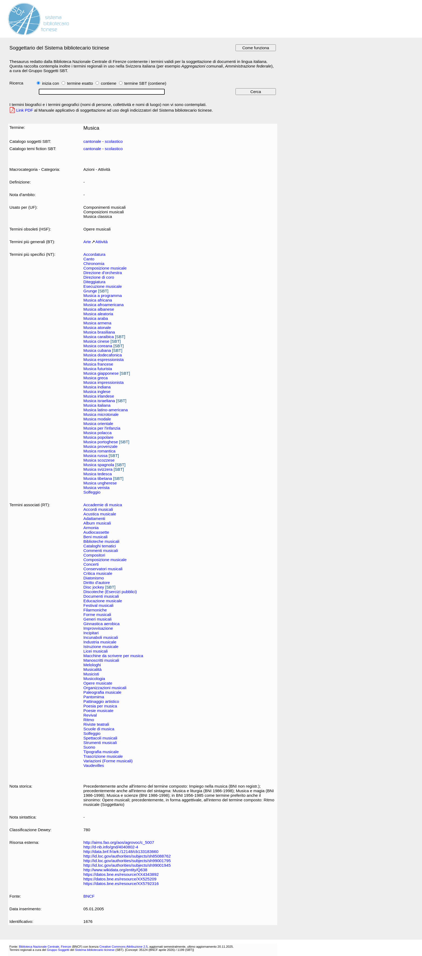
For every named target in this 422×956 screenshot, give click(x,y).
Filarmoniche (95, 610)
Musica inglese (97, 391)
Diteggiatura (94, 281)
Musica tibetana (97, 478)
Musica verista (96, 487)
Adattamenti (94, 518)
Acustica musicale (99, 514)
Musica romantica (99, 451)
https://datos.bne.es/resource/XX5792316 (121, 883)
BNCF (88, 896)
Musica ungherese (100, 483)
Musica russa (95, 455)
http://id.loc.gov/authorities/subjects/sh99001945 (127, 865)
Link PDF (24, 110)
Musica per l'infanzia (101, 428)
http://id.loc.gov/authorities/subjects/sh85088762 (127, 856)
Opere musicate (97, 683)
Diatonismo (93, 578)
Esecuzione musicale (102, 286)
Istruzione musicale (100, 646)
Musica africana (97, 300)
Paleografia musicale (102, 692)
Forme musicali (97, 614)
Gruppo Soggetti (58, 949)
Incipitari (91, 633)
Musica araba (95, 318)
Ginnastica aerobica (101, 623)
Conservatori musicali (102, 568)
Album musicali (97, 523)
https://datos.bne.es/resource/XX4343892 (121, 874)
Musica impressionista (103, 382)
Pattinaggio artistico (101, 701)
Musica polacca (97, 432)
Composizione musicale (105, 268)
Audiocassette (96, 532)
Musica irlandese (98, 396)
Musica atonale (97, 327)
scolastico (114, 141)
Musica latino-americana (105, 410)
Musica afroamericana (103, 304)
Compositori (94, 555)
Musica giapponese (101, 373)
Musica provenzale (100, 446)
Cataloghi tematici (99, 546)
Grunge (90, 291)
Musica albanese (98, 309)
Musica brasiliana (99, 332)
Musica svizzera (97, 469)
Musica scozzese (99, 460)
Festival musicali (98, 605)
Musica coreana (97, 346)
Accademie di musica (102, 504)
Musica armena (97, 323)
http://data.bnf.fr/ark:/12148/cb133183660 (121, 851)
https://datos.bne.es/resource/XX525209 (119, 879)
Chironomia (93, 263)
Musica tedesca (97, 474)
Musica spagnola (98, 464)
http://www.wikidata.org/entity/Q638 (115, 870)
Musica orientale (98, 423)
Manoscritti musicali (101, 660)
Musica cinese (96, 341)
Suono (89, 747)
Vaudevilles (93, 765)
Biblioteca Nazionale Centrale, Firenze (45, 946)
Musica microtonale (101, 414)
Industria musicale (100, 642)
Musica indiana (97, 387)
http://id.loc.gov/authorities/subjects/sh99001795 (127, 860)
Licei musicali (95, 651)
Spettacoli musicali (100, 738)
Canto (88, 259)
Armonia (91, 527)
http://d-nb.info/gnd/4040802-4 (110, 847)
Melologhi (92, 665)
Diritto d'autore (96, 582)
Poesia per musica (100, 706)
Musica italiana (97, 405)
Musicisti (91, 674)
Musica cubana (97, 350)
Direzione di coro (98, 277)
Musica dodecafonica (102, 355)
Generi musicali (97, 619)
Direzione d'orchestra (102, 272)
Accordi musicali (98, 509)
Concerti (91, 564)
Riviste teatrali (96, 724)
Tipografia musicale (101, 751)
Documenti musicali (101, 596)
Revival (90, 715)
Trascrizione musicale (103, 756)
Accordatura (94, 254)
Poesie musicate (98, 710)
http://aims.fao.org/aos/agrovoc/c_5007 (118, 842)
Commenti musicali (100, 550)
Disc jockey (93, 587)
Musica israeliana (99, 400)
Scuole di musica (98, 729)
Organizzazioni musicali (104, 687)
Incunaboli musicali (100, 637)
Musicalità (92, 669)
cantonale (92, 141)
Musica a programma (102, 295)
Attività (101, 241)
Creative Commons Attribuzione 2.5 (123, 946)
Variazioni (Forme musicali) (108, 761)
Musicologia (94, 678)
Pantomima (93, 697)
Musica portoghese (100, 442)
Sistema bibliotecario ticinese (95, 949)
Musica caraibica (98, 336)
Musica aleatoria (98, 313)
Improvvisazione (98, 628)
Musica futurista (97, 368)
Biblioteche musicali (101, 541)
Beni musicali (95, 536)
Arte (87, 241)
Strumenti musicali (100, 742)
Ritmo (88, 719)
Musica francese (98, 364)
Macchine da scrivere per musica (113, 655)
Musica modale (97, 419)
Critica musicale (97, 573)
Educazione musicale (102, 601)
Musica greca (95, 378)
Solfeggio (91, 492)
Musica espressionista (103, 359)
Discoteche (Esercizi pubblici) (110, 591)
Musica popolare (98, 437)
